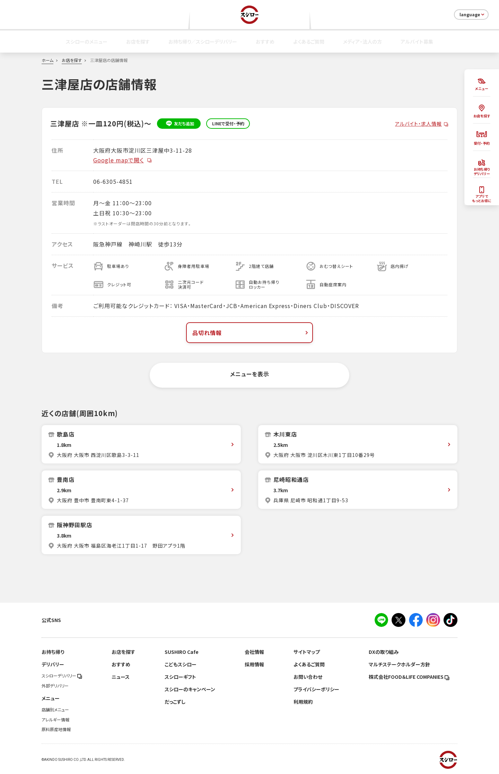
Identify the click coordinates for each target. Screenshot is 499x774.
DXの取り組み (384, 651)
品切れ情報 (250, 332)
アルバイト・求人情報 (418, 123)
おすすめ (265, 41)
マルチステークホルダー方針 (399, 664)
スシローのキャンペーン (190, 689)
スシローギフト (180, 676)
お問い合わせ (308, 676)
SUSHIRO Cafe (182, 651)
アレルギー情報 (55, 720)
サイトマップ (307, 651)
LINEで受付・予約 (228, 123)
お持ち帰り (53, 651)
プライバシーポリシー (316, 689)
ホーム (47, 60)
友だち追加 (179, 123)
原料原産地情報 (56, 729)
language (472, 14)
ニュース (121, 676)
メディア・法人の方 (362, 41)
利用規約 (303, 701)
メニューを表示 (249, 374)
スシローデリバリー (62, 676)
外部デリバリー (55, 686)
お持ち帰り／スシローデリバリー (202, 41)
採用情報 (254, 664)
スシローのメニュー (86, 41)
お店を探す (138, 41)
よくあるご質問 (308, 41)
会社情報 (254, 651)
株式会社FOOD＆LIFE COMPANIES (409, 676)
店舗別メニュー (55, 709)
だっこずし (175, 701)
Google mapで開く (122, 160)
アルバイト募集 (417, 41)
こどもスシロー (180, 664)
